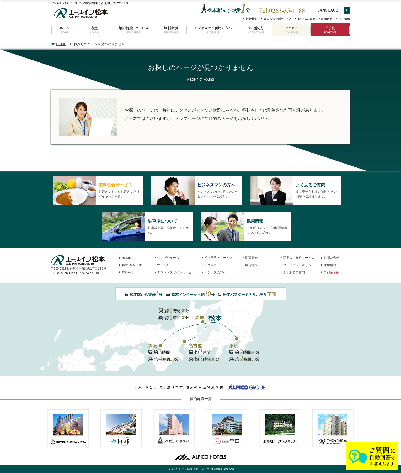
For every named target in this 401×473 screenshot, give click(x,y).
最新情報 (250, 265)
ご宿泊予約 (330, 272)
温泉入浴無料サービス (298, 258)
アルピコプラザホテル (174, 428)
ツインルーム (165, 265)
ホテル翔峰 (121, 428)
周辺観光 (250, 258)
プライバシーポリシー (298, 265)
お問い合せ (330, 258)
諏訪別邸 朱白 (227, 428)
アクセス (209, 265)
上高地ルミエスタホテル (280, 428)
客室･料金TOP (130, 265)
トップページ (187, 118)
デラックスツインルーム (173, 272)
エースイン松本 (333, 428)
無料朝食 (127, 272)
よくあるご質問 (293, 272)
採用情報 (328, 265)
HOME (58, 44)
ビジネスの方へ (214, 272)
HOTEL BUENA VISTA (68, 428)
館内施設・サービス (217, 258)
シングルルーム (167, 258)
